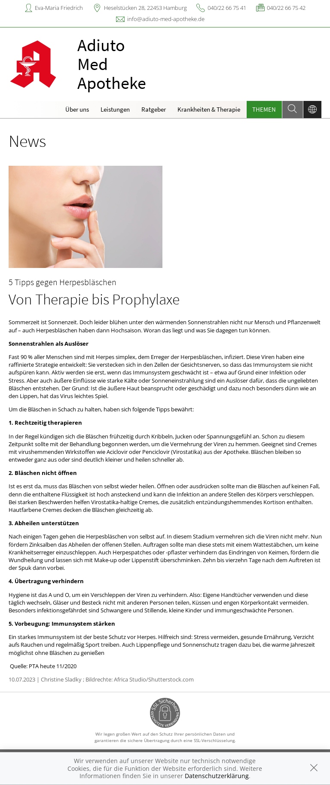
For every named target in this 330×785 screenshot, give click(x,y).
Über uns (77, 109)
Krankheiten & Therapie (208, 109)
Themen (264, 109)
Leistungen (115, 109)
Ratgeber (153, 109)
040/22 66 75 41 (227, 8)
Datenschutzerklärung (217, 776)
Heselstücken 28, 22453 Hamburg (145, 8)
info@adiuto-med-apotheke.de (166, 19)
